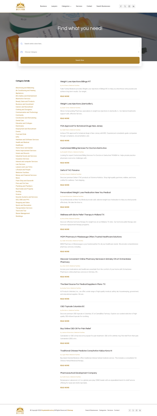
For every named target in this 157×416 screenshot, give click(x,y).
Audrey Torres (66, 288)
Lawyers (54, 6)
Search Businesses (103, 6)
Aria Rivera (65, 85)
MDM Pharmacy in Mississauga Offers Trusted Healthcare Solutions (91, 237)
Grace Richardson (67, 196)
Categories (65, 6)
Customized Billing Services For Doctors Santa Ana (83, 148)
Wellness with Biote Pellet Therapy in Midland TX (82, 215)
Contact (89, 6)
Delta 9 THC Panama (69, 170)
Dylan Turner (65, 107)
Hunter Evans (66, 377)
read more (64, 96)
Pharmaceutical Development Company (78, 373)
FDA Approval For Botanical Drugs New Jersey (81, 126)
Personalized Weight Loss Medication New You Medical (85, 193)
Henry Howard (66, 174)
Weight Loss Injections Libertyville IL (76, 104)
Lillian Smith (65, 266)
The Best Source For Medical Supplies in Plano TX (82, 284)
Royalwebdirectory (47, 410)
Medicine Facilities (74, 85)
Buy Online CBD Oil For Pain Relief (75, 329)
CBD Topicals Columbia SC (72, 306)
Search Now (80, 60)
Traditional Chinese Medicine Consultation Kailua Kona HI (86, 351)
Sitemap (70, 410)
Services (79, 6)
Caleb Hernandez (67, 240)
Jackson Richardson (67, 332)
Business (43, 6)
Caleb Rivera (65, 130)
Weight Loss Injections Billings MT (75, 82)
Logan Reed (65, 354)
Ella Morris (65, 310)
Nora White (65, 218)
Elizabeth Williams (67, 152)
